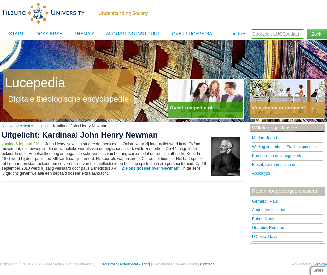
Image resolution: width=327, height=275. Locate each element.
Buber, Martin (263, 219)
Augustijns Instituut (133, 33)
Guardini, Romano (268, 228)
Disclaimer (107, 264)
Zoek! (317, 34)
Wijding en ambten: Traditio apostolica (285, 147)
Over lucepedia (192, 33)
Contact (207, 264)
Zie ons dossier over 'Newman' (150, 168)
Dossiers (49, 33)
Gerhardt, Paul (265, 201)
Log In (237, 33)
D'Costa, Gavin (265, 236)
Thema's (84, 33)
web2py (320, 264)
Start (16, 33)
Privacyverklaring (135, 264)
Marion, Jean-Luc (267, 138)
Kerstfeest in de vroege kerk (276, 155)
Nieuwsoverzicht (16, 126)
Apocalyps (261, 173)
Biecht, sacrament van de (274, 164)
